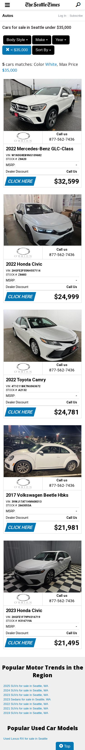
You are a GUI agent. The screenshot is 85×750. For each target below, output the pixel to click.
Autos (7, 16)
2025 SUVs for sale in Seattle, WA (25, 686)
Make (42, 40)
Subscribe (76, 15)
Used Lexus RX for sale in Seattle (25, 738)
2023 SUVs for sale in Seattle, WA (25, 695)
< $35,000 (17, 50)
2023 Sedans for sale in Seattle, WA (27, 699)
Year (61, 40)
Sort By (43, 50)
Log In (62, 15)
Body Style (17, 40)
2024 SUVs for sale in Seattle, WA (25, 690)
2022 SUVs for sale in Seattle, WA (25, 704)
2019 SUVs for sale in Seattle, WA (25, 713)
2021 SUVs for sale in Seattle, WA (25, 708)
